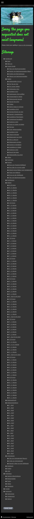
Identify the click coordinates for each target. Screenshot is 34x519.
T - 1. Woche (12, 256)
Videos (9, 157)
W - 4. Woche (13, 193)
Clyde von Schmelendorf (16, 461)
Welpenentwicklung (12, 403)
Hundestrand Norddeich (15, 119)
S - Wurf (11, 408)
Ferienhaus (8, 473)
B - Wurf (11, 451)
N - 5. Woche (12, 365)
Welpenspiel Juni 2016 (15, 137)
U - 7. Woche (12, 220)
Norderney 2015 (13, 122)
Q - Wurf (11, 413)
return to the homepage (25, 45)
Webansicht (29, 517)
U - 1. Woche (12, 236)
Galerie (9, 79)
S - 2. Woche (12, 273)
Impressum (8, 491)
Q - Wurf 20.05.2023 (15, 317)
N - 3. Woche (12, 370)
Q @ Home (12, 299)
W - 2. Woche (13, 198)
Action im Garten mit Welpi (16, 124)
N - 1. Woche (12, 375)
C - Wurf (11, 448)
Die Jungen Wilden (14, 86)
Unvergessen (11, 456)
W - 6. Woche (13, 187)
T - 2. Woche (12, 253)
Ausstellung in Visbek (15, 147)
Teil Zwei (11, 127)
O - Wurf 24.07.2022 (15, 354)
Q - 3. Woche (13, 309)
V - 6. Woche (12, 205)
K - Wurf (11, 428)
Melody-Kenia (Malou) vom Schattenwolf (20, 170)
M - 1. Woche (13, 397)
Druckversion (6, 517)
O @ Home (12, 339)
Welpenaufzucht (11, 400)
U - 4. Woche (12, 228)
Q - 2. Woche (13, 311)
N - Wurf (11, 420)
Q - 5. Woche (13, 304)
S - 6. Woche (12, 263)
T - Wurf (11, 405)
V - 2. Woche (12, 215)
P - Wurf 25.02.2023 (14, 337)
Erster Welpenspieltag (15, 129)
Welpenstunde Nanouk (15, 99)
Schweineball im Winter (15, 96)
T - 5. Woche (12, 246)
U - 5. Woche (12, 225)
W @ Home (12, 185)
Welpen (9, 182)
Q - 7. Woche (13, 301)
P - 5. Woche (12, 327)
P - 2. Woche (12, 334)
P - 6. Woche (12, 324)
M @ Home (12, 377)
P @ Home (12, 319)
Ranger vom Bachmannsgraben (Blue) (20, 71)
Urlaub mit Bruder (14, 134)
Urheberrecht (11, 496)
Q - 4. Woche (13, 306)
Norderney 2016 (13, 150)
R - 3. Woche (12, 289)
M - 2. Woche (13, 395)
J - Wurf (11, 430)
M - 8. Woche (13, 380)
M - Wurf (11, 423)
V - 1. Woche (12, 218)
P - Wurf (11, 415)
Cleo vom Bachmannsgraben (17, 177)
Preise (9, 481)
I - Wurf (11, 433)
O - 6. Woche (13, 342)
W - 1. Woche (13, 200)
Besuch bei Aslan (14, 152)
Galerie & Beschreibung (14, 476)
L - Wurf (11, 425)
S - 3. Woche (12, 271)
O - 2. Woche (13, 349)
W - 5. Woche (13, 190)
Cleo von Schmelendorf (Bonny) (18, 458)
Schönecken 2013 (14, 89)
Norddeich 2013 (13, 91)
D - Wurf (11, 446)
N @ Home (12, 357)
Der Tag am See (13, 84)
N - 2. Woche (12, 372)
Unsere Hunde (11, 66)
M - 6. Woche (13, 385)
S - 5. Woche (12, 266)
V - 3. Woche (12, 213)
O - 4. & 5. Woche (14, 344)
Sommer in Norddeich (15, 144)
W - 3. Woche (13, 195)
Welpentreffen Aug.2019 (16, 155)
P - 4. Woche (12, 329)
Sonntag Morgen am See (16, 112)
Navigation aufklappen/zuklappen (17, 2)
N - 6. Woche (12, 362)
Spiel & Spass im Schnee (16, 107)
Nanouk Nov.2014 (14, 101)
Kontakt (7, 489)
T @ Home (12, 238)
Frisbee (11, 104)
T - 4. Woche (12, 248)
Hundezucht (8, 58)
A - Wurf (11, 453)
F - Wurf (11, 440)
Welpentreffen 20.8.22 (15, 81)
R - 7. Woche (12, 281)
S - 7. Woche (12, 261)
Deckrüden (10, 160)
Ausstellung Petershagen (16, 117)
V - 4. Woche (12, 210)
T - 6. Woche (12, 243)
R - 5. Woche (12, 284)
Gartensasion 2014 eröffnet (16, 94)
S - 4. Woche (12, 268)
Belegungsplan (11, 478)
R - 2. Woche (12, 291)
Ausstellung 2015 (14, 109)
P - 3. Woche (12, 332)
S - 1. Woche (12, 276)
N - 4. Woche (12, 367)
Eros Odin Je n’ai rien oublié (17, 167)
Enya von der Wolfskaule (16, 175)
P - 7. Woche (12, 322)
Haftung (9, 499)
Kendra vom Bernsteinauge (16, 74)
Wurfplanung (10, 180)
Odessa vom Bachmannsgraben (18, 76)
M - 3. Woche (13, 392)
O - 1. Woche (13, 352)
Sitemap (13, 517)
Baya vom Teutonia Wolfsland (17, 165)
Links (8, 471)
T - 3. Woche (12, 251)
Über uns (9, 64)
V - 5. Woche (12, 208)
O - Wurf (11, 418)
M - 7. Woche (13, 382)
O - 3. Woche (13, 347)
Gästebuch (10, 466)
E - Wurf (11, 443)
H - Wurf (11, 435)
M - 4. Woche (13, 390)
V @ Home (12, 203)
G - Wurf (11, 438)
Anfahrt (9, 468)
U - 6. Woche (12, 223)
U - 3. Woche (12, 230)
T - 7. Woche (12, 241)
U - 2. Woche (12, 233)
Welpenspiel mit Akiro (15, 142)
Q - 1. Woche (13, 314)
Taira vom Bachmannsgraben (17, 69)
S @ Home (12, 258)
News (8, 61)
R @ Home (12, 279)
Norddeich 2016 (13, 132)
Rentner (9, 162)
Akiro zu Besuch (13, 139)
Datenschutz (10, 494)
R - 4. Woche (12, 286)
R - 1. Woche (12, 294)
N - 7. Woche (12, 360)
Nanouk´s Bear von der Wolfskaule (19, 463)
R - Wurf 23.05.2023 (14, 296)
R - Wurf (11, 410)
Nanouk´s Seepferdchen (16, 114)
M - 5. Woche (13, 387)
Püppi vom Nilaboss (14, 172)
